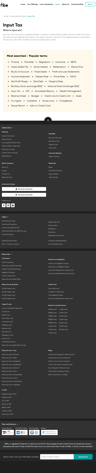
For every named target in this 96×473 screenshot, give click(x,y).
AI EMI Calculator (8, 262)
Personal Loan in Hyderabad (11, 364)
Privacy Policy (52, 225)
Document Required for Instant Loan (60, 270)
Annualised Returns (44, 91)
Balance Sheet (18, 96)
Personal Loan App (8, 149)
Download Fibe (77, 4)
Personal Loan (6, 139)
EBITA (73, 62)
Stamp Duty (77, 66)
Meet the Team (7, 177)
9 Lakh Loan (63, 326)
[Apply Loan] (57, 456)
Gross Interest (41, 66)
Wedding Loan (7, 325)
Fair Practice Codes (8, 221)
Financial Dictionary (18, 16)
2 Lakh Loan (52, 329)
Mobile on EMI (6, 397)
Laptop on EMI (7, 411)
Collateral (32, 100)
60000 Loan (52, 313)
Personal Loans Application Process (14, 345)
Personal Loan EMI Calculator (12, 266)
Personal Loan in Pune (9, 371)
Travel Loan (6, 311)
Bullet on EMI (6, 407)
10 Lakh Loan (63, 329)
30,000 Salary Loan (8, 292)
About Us (65, 4)
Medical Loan (53, 144)
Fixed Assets (40, 71)
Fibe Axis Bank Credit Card (11, 146)
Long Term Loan (7, 322)
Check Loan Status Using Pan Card (60, 364)
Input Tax (15, 91)
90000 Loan (52, 323)
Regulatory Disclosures (56, 235)
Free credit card (53, 288)
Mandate (29, 62)
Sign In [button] (90, 4)
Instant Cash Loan (8, 136)
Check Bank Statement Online (58, 371)
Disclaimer (51, 229)
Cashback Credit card (56, 292)
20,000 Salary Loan (8, 288)
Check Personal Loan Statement (59, 358)
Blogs (50, 167)
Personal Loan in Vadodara (11, 385)
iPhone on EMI (6, 404)
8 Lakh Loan (63, 323)
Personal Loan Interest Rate (11, 279)
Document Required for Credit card (60, 298)
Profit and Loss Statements (65, 71)
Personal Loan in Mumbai (10, 354)
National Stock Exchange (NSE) (63, 86)
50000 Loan (52, 309)
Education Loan (54, 141)
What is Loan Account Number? (59, 361)
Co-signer (16, 100)
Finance (15, 62)
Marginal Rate (56, 81)
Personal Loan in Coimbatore (12, 381)
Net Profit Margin (19, 81)
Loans (23, 4)
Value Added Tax (19, 66)
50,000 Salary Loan (8, 298)
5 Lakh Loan (63, 313)
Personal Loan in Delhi (9, 358)
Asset (78, 96)
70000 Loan (52, 316)
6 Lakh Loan (63, 316)
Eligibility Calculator (8, 272)
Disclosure (51, 232)
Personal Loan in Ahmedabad (12, 374)
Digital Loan (6, 315)
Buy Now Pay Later (55, 138)
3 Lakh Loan (52, 333)
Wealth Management (70, 91)
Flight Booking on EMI (9, 394)
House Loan (48, 100)
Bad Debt (38, 81)
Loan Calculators (46, 4)
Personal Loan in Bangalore (11, 361)
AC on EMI (5, 401)
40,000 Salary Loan (8, 295)
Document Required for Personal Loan (61, 273)
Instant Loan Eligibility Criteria (58, 263)
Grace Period (18, 105)
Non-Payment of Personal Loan (59, 368)
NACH (73, 76)
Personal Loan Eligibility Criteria (58, 267)
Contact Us (6, 174)
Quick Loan (6, 338)
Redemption (59, 66)
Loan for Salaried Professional (12, 308)
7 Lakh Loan (63, 319)
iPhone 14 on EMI (7, 414)
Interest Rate (41, 76)
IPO (27, 91)
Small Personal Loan (8, 342)
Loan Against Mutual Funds (11, 142)
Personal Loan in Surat (9, 378)
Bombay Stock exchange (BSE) (26, 86)
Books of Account (20, 71)
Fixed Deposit (6, 156)
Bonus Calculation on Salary (58, 374)
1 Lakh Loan (52, 326)
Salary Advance (54, 156)
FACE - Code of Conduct (10, 244)
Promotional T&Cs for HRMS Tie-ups (14, 231)
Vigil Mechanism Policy (9, 241)
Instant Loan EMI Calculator (11, 269)
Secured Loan (6, 332)
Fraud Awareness (8, 234)
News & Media (53, 174)
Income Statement (20, 76)
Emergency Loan (7, 335)
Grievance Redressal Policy (57, 241)
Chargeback (66, 100)
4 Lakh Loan (63, 309)
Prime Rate (59, 76)
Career (4, 170)
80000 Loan (52, 319)
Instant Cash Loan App (10, 153)
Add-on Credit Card (40, 105)
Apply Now (83, 457)
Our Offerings (32, 4)
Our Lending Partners (55, 244)
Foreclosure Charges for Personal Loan (61, 354)
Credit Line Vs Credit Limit (57, 96)
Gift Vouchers (53, 177)
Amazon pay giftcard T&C (11, 228)
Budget (35, 96)
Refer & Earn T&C (54, 222)
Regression (44, 62)
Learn (57, 4)
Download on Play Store (24, 195)
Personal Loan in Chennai (10, 368)
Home (6, 16)
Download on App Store (24, 189)
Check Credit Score (8, 276)
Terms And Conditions (9, 224)
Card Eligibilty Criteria (55, 295)
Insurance (60, 62)
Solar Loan (52, 148)
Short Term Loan (7, 318)
